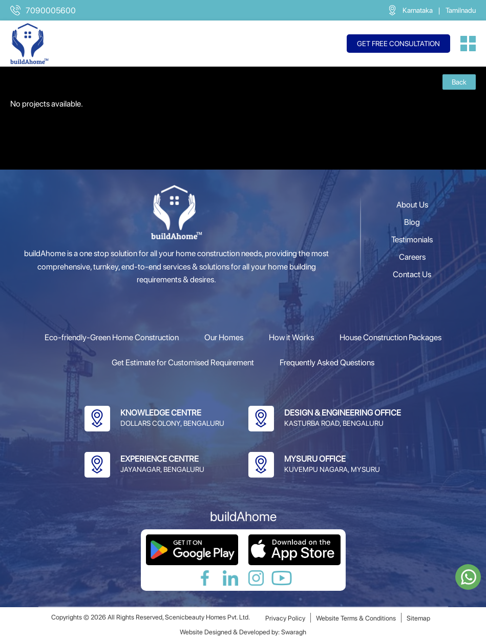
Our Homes (223, 337)
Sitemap (418, 618)
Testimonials (412, 239)
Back (459, 82)
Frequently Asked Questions (327, 362)
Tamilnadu (461, 10)
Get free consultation (398, 43)
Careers (412, 257)
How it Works (291, 337)
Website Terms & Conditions (356, 618)
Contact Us (412, 274)
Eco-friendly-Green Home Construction (112, 337)
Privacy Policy (285, 618)
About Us (412, 205)
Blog (412, 222)
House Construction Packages (390, 337)
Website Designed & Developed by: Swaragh (243, 632)
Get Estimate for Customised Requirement (183, 362)
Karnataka (418, 10)
